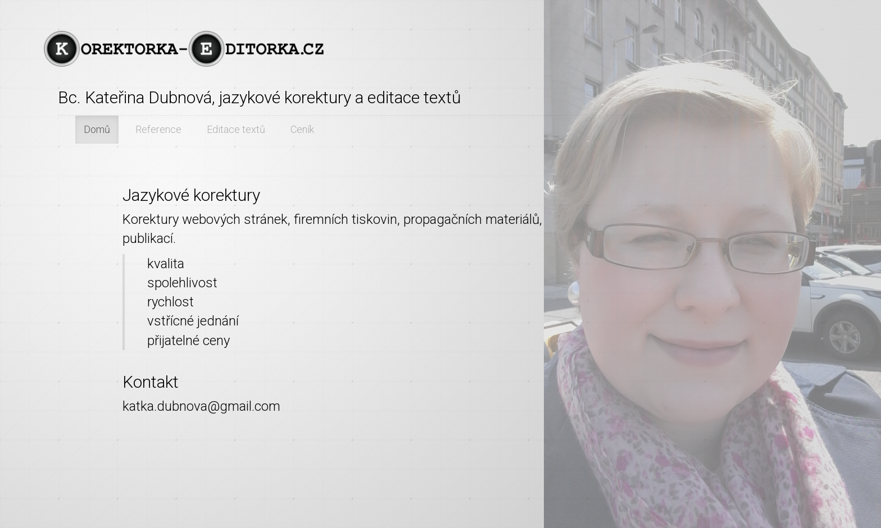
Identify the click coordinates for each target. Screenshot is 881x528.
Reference (158, 129)
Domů (97, 129)
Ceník (302, 129)
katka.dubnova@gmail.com (201, 406)
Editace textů (236, 129)
